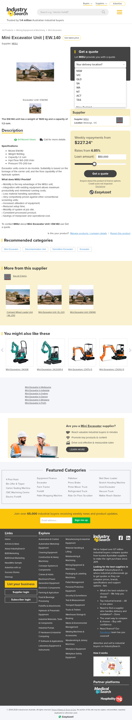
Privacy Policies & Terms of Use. (64, 710)
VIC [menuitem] (78, 75)
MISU (15, 43)
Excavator (42, 482)
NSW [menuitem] (79, 71)
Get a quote (100, 173)
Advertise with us (13, 567)
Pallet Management (75, 582)
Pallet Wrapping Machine (49, 495)
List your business (21, 584)
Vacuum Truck (106, 491)
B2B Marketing (12, 553)
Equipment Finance (47, 478)
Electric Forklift (13, 496)
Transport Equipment (75, 605)
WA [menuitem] (78, 87)
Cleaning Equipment (48, 552)
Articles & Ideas (12, 544)
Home (7, 539)
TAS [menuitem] (78, 100)
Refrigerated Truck (77, 491)
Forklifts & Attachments (49, 606)
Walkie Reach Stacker (110, 495)
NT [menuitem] (78, 91)
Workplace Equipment (76, 649)
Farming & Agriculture (49, 592)
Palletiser (72, 478)
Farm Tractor (43, 487)
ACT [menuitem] (78, 95)
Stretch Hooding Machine (112, 482)
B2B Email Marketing (14, 558)
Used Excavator (107, 487)
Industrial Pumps (46, 628)
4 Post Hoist (12, 479)
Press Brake (74, 482)
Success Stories (12, 572)
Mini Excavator (55, 30)
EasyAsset (105, 632)
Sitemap (9, 577)
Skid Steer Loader (108, 478)
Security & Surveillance (76, 595)
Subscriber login (21, 599)
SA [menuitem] (78, 83)
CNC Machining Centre (17, 492)
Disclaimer (100, 186)
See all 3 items (20, 276)
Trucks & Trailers (73, 609)
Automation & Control (49, 539)
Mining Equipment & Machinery (30, 30)
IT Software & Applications (51, 641)
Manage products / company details (88, 233)
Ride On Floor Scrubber (80, 495)
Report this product (120, 233)
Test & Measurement (75, 600)
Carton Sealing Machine (18, 488)
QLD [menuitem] (79, 79)
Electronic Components (49, 587)
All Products (7, 30)
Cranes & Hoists (46, 574)
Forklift (40, 491)
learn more (77, 449)
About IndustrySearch (15, 548)
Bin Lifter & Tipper (15, 483)
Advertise (117, 3)
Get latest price (71, 38)
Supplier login (21, 592)
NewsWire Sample (13, 563)
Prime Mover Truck (77, 487)
